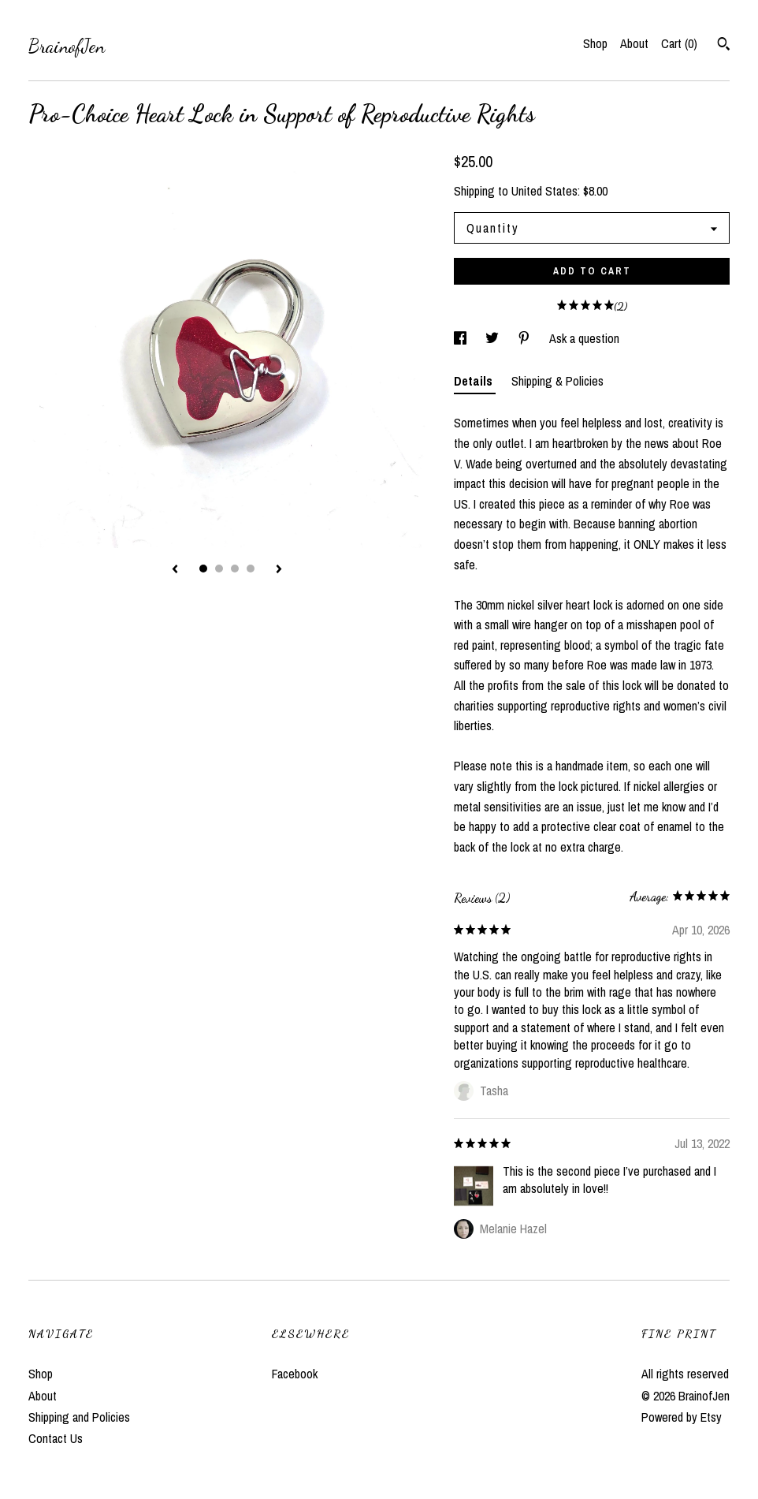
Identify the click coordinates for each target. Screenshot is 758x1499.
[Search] (724, 45)
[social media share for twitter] (493, 338)
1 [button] (203, 568)
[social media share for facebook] (462, 338)
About (634, 43)
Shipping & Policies (557, 381)
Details (475, 381)
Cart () (679, 43)
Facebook (295, 1373)
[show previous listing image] (175, 570)
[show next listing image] (279, 570)
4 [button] (251, 568)
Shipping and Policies (79, 1417)
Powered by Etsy (681, 1417)
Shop (595, 43)
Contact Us (55, 1438)
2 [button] (219, 568)
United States (544, 190)
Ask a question (584, 338)
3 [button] (235, 568)
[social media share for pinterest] (525, 338)
